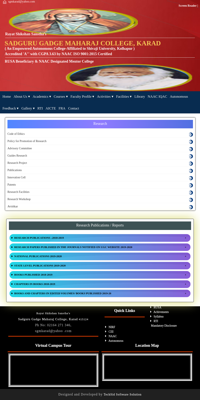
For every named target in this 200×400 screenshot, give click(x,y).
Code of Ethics (16, 133)
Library (139, 96)
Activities (105, 96)
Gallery (28, 108)
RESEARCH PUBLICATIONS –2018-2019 (39, 237)
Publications (14, 170)
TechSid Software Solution (123, 394)
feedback (10, 108)
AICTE (51, 108)
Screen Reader (187, 5)
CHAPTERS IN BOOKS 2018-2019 (34, 284)
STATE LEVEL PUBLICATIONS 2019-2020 (40, 265)
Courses (61, 96)
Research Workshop (19, 199)
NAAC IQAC (157, 96)
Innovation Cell (16, 177)
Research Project (17, 162)
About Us (22, 96)
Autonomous (179, 96)
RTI (40, 108)
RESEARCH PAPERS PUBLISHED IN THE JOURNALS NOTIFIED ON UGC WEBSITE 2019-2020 (73, 247)
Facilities (124, 96)
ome (6, 96)
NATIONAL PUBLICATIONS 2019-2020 (38, 256)
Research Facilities (18, 191)
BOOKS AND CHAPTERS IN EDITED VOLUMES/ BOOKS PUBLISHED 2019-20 (62, 293)
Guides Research (17, 155)
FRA (62, 108)
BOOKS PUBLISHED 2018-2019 (33, 274)
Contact (73, 108)
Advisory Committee (19, 148)
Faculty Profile (82, 96)
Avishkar (12, 206)
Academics (42, 96)
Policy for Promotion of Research (26, 141)
